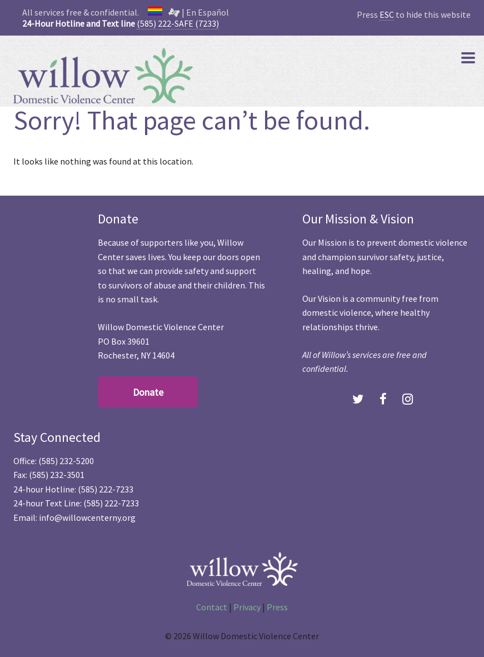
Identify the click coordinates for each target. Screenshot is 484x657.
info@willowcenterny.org (87, 517)
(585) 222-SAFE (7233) (178, 23)
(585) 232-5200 (66, 460)
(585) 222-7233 (105, 489)
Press (277, 607)
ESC (387, 14)
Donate (148, 392)
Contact (211, 607)
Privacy (247, 607)
